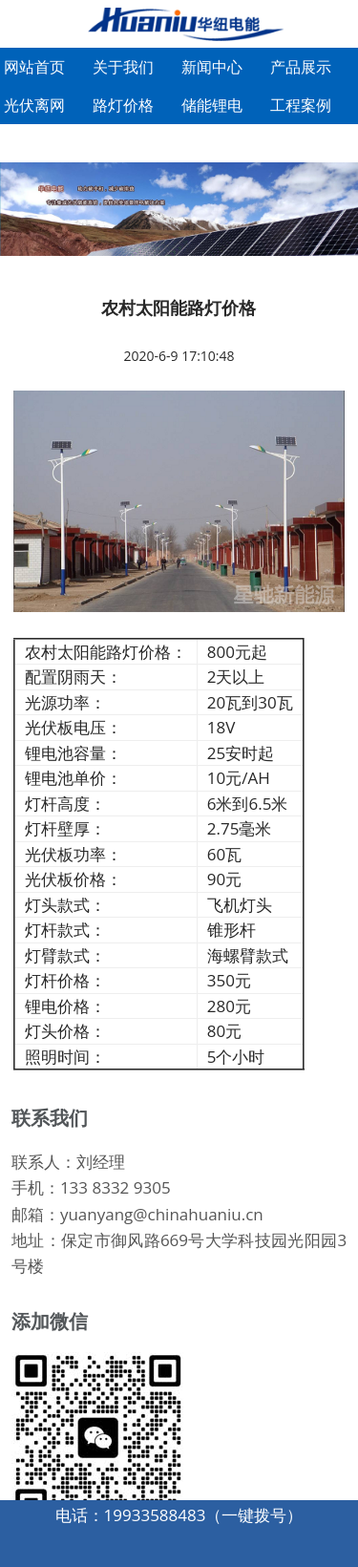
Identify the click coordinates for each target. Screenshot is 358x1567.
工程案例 (300, 105)
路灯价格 (123, 105)
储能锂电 (211, 105)
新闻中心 (211, 66)
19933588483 (155, 1515)
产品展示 (300, 66)
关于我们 (123, 66)
